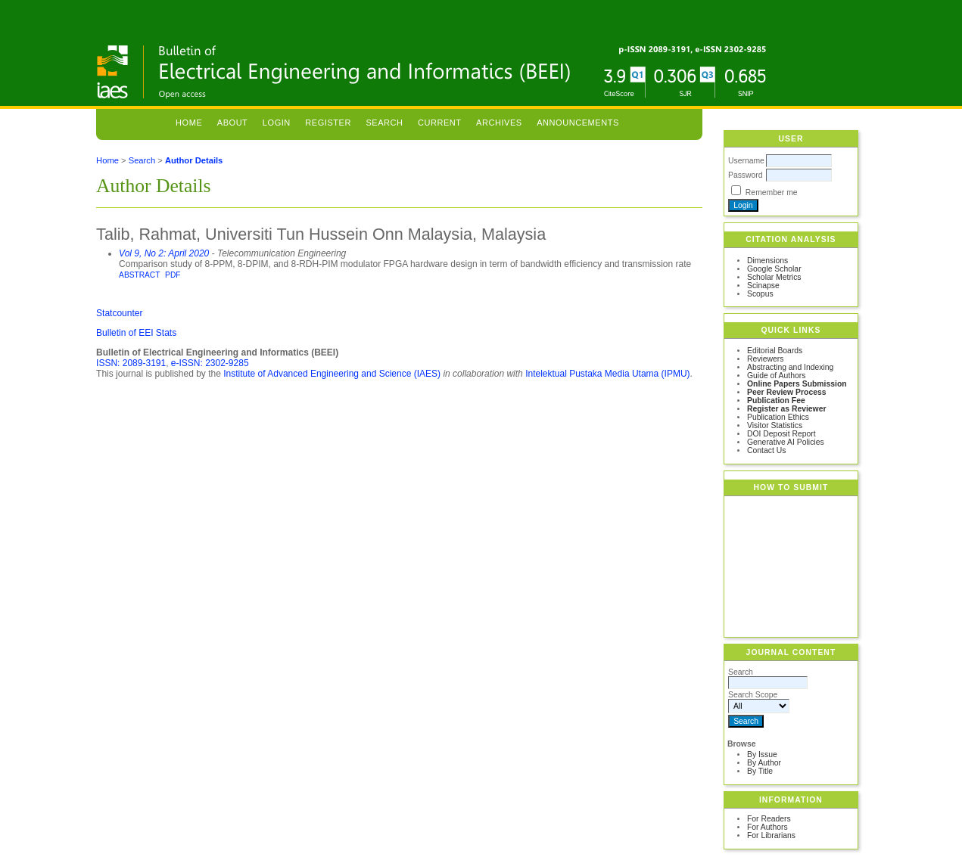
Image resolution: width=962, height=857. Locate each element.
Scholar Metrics (774, 277)
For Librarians (771, 835)
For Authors (767, 827)
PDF (172, 275)
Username (746, 161)
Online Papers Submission (797, 384)
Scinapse (763, 285)
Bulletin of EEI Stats (136, 333)
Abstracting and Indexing (790, 367)
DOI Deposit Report (781, 434)
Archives (499, 122)
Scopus (760, 294)
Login (277, 122)
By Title (760, 771)
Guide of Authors (776, 375)
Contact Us (766, 450)
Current (440, 122)
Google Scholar (774, 269)
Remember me (772, 192)
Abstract (139, 275)
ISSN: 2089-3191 (131, 363)
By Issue (762, 754)
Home (189, 122)
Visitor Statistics (774, 425)
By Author (764, 763)
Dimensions (767, 260)
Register (328, 122)
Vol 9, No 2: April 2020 (164, 253)
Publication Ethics (778, 417)
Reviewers (765, 359)
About (232, 122)
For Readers (769, 819)
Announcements (578, 122)
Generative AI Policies (785, 442)
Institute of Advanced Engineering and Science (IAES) (332, 373)
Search (384, 122)
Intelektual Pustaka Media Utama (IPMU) (607, 373)
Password (745, 175)
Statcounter (119, 313)
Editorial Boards (774, 350)
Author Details (194, 160)
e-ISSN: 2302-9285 (210, 363)
